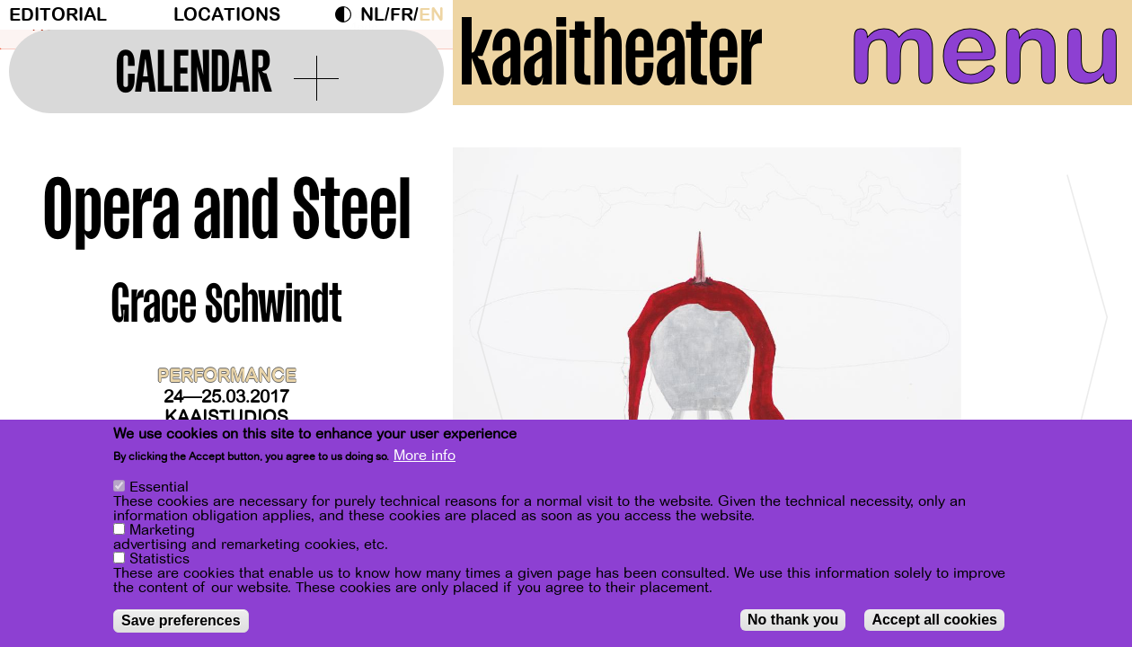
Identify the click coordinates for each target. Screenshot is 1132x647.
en (431, 15)
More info (424, 455)
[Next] (1087, 341)
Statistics (159, 559)
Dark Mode (347, 14)
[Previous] (498, 341)
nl (372, 15)
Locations (226, 15)
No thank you (792, 619)
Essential (159, 487)
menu (974, 54)
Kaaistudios (226, 417)
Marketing (162, 530)
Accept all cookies (934, 619)
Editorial (58, 15)
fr (401, 15)
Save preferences (181, 620)
